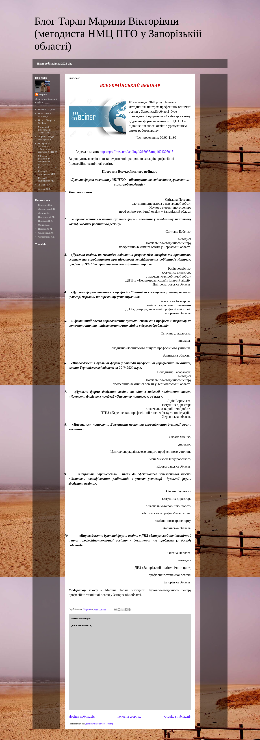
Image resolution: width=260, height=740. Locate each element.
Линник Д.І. (44, 213)
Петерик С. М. (45, 228)
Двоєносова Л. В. (46, 209)
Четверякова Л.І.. (46, 236)
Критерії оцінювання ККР (46, 179)
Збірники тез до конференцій (46, 138)
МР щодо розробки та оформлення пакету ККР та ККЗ (45, 162)
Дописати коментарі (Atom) (99, 723)
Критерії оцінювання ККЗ (46, 172)
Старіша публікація (177, 716)
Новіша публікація (82, 716)
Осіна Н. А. (43, 224)
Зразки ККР (44, 184)
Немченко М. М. (46, 217)
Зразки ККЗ (44, 188)
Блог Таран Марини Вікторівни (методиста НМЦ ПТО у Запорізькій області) (118, 33)
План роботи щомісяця (44, 115)
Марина (43, 94)
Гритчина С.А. (45, 205)
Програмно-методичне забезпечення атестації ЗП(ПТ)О (47, 147)
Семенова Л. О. (45, 232)
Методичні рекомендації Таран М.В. (44, 130)
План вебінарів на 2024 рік (54, 63)
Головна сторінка (129, 716)
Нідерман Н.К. (45, 220)
